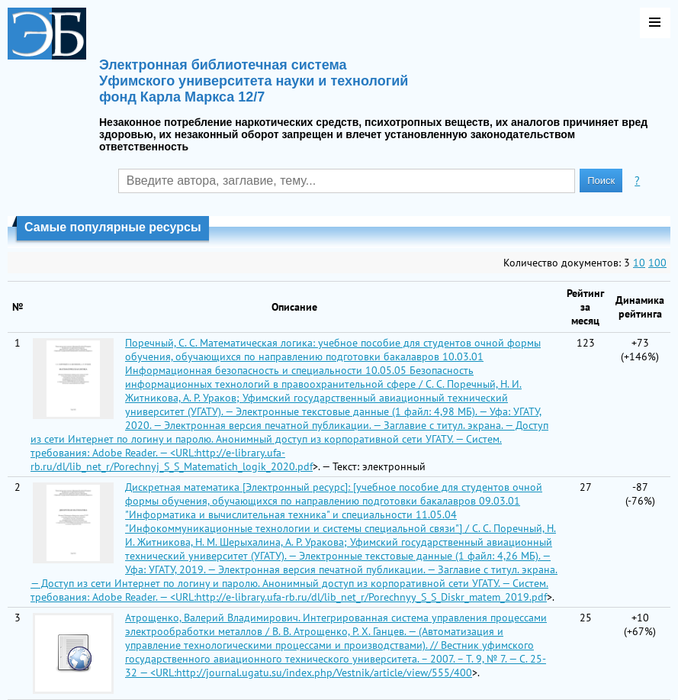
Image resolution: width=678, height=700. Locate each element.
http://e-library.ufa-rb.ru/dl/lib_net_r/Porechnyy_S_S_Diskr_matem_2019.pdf (371, 597)
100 (657, 262)
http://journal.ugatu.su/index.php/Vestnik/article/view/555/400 (324, 672)
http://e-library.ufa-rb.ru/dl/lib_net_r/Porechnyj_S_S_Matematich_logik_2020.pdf (172, 459)
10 (639, 262)
